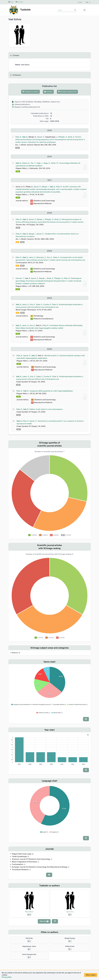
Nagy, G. (47, 163)
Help (11, 2)
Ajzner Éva (70, 912)
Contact (19, 2)
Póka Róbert (29, 912)
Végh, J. (40, 163)
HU (90, 2)
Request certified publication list (26, 107)
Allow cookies (90, 975)
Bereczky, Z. (41, 257)
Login (80, 2)
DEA (17, 148)
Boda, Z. (71, 137)
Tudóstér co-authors (30, 92)
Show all (44, 921)
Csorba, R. (47, 304)
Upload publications (21, 104)
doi (17, 242)
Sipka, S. (56, 257)
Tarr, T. (33, 163)
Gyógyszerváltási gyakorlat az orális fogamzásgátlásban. (51, 391)
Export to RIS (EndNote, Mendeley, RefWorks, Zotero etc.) (36, 102)
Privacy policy (6, 977)
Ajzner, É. (40, 137)
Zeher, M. (54, 163)
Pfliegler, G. (62, 137)
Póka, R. (18, 137)
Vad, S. (25, 137)
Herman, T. (20, 278)
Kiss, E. (49, 257)
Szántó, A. (26, 163)
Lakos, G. (32, 257)
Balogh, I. (45, 187)
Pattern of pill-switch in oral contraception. (46, 409)
